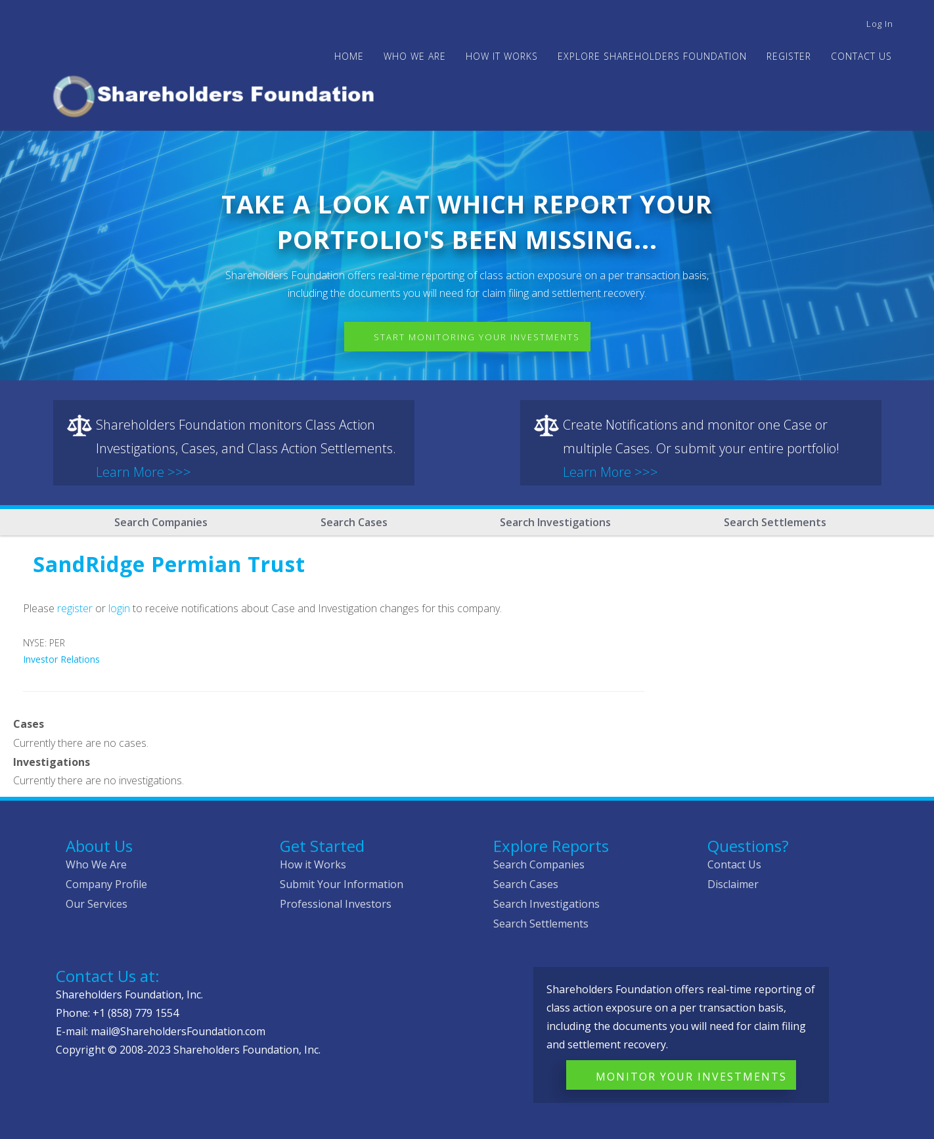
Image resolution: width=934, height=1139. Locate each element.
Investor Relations (61, 659)
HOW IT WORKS (502, 56)
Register (789, 56)
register (75, 608)
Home (349, 56)
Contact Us (861, 56)
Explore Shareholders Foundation (652, 56)
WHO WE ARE (415, 56)
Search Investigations (555, 522)
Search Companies (161, 522)
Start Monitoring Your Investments (477, 337)
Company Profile (106, 884)
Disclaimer (733, 884)
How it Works (313, 864)
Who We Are (96, 864)
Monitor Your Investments (691, 1076)
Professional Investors (335, 904)
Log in (879, 24)
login (119, 608)
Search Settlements (775, 522)
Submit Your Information (341, 884)
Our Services (96, 904)
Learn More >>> (143, 472)
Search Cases (354, 522)
